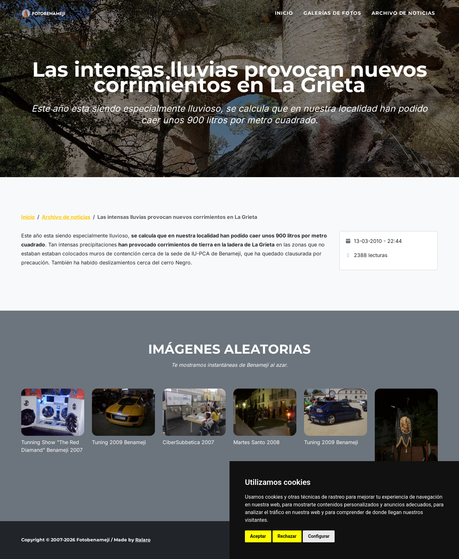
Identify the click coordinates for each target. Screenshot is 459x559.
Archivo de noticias (403, 17)
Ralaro (142, 540)
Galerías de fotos (332, 17)
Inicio (284, 17)
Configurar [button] (318, 536)
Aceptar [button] (258, 536)
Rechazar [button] (287, 536)
